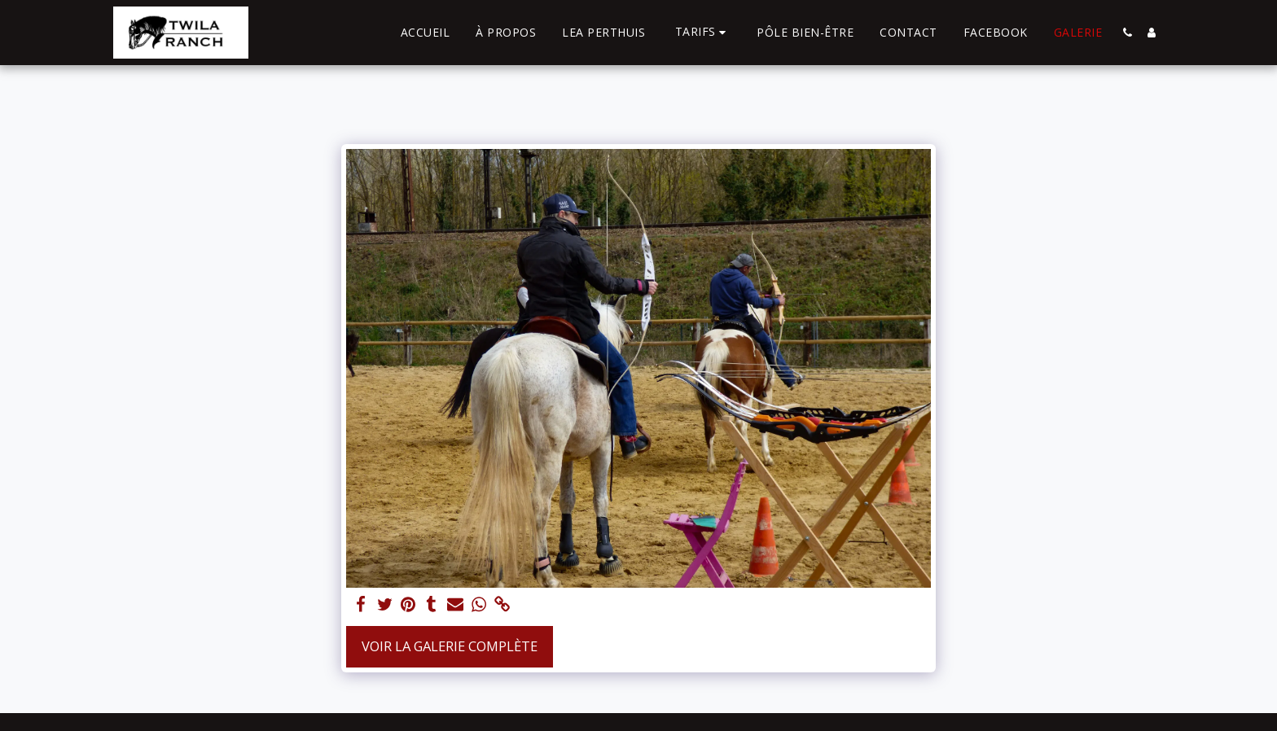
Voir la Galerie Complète (450, 646)
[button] (703, 32)
